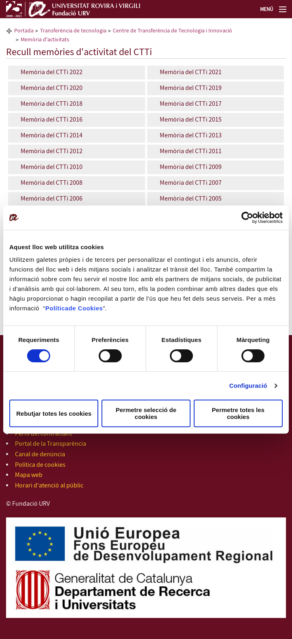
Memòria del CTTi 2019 (191, 88)
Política (56, 308)
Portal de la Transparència (50, 444)
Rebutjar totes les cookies (53, 413)
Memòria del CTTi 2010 (52, 167)
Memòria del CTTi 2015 (191, 119)
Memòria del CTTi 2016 (52, 119)
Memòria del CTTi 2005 (191, 198)
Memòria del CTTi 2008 (52, 183)
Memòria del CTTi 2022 (52, 72)
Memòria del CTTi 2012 (51, 151)
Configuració (248, 385)
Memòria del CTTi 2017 (191, 104)
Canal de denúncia (40, 454)
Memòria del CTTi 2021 (191, 72)
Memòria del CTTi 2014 (51, 135)
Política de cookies (40, 465)
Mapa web (28, 475)
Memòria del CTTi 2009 (191, 167)
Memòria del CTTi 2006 (52, 198)
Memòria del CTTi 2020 (52, 88)
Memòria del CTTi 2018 (52, 104)
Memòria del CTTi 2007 (191, 183)
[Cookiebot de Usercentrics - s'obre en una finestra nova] (247, 218)
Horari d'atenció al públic (49, 485)
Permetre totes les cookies (238, 413)
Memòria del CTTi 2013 (191, 135)
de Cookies (85, 308)
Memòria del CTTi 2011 (191, 151)
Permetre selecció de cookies (146, 413)
